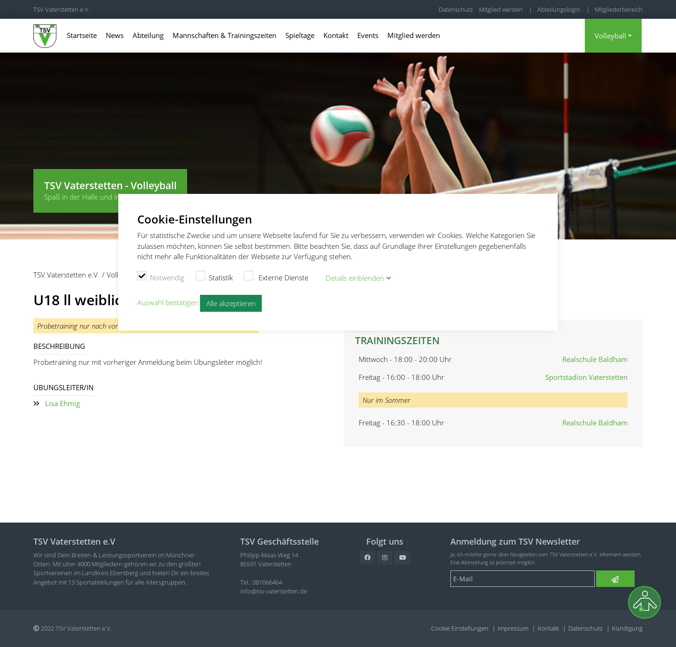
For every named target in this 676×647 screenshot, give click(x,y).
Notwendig (161, 276)
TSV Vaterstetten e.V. (61, 9)
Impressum (513, 628)
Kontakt (335, 35)
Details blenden (355, 278)
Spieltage (299, 35)
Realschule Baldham (595, 359)
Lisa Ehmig (62, 403)
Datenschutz (456, 9)
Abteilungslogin (558, 9)
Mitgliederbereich (619, 9)
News (115, 35)
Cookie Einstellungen (459, 628)
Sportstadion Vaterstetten (586, 377)
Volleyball (610, 35)
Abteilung (148, 35)
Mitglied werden (501, 9)
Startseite (82, 35)
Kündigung (627, 628)
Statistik (214, 276)
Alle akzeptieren (231, 303)
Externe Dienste (276, 276)
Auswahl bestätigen (167, 302)
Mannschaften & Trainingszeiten (224, 35)
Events (367, 35)
